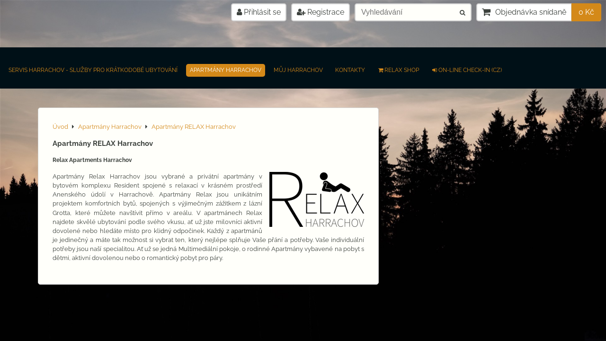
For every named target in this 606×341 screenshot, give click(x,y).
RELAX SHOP (398, 70)
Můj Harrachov (298, 70)
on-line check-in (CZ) (466, 70)
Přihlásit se (259, 12)
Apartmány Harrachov (225, 70)
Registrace (320, 12)
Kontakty (350, 70)
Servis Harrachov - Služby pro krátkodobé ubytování (93, 70)
